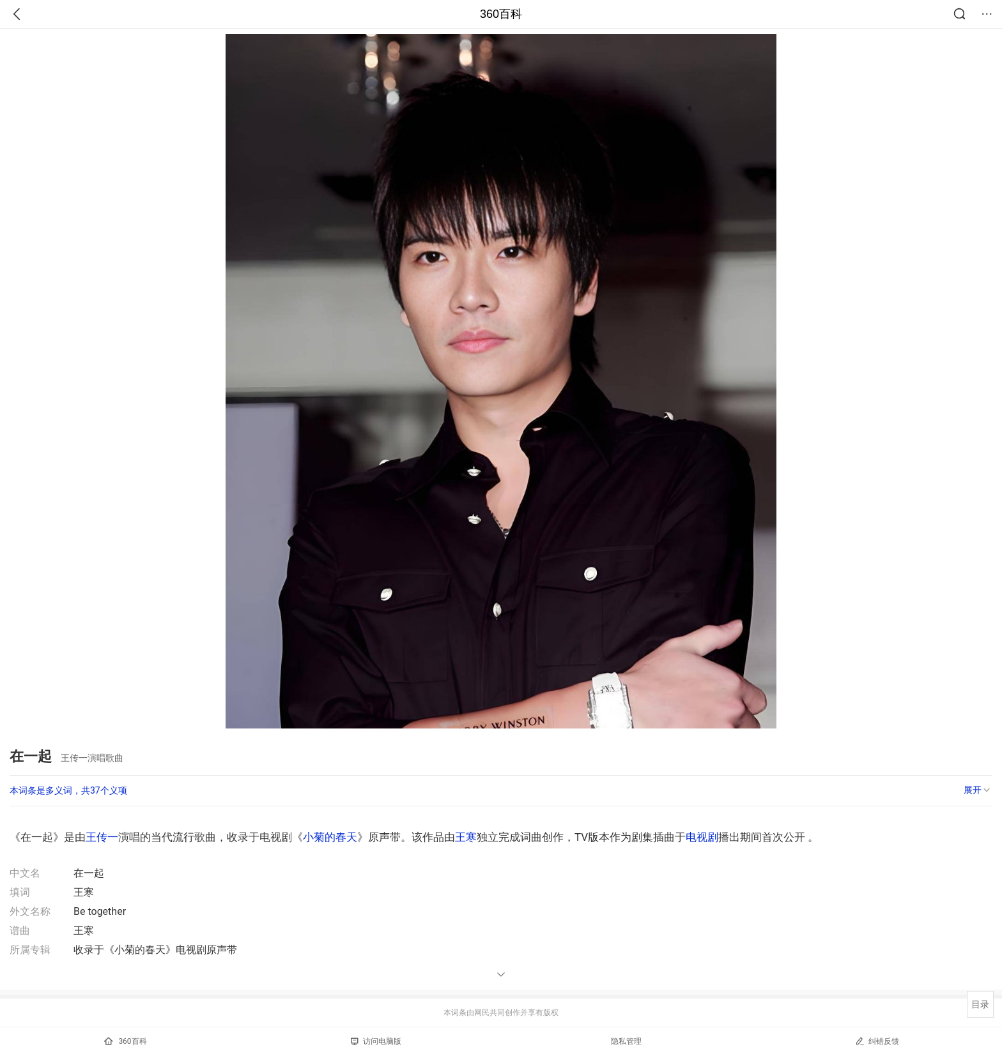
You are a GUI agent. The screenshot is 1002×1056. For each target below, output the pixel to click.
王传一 (102, 837)
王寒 (466, 837)
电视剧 (702, 837)
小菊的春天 (330, 837)
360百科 (501, 14)
